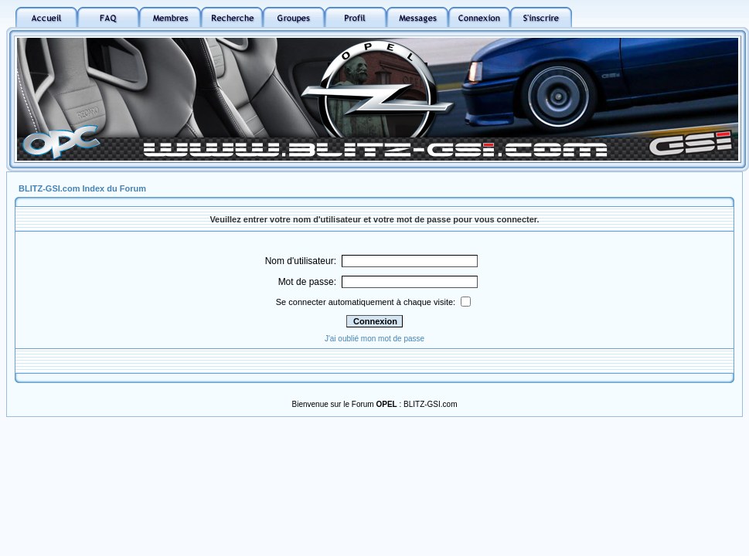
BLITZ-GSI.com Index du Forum (82, 188)
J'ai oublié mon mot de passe (374, 338)
